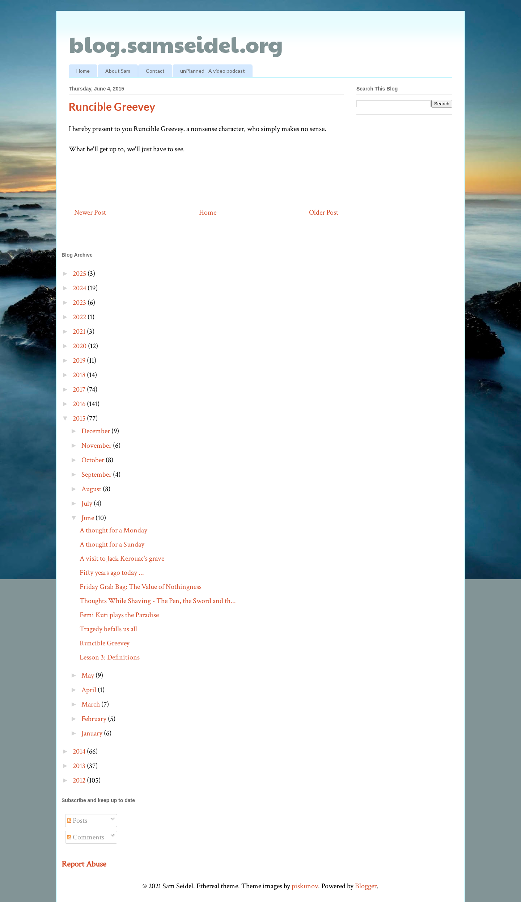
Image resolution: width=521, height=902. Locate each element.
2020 (80, 346)
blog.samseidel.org (176, 44)
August (92, 489)
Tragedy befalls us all (108, 629)
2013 (80, 766)
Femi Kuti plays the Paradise (119, 615)
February (94, 719)
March (91, 704)
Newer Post (90, 212)
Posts (77, 820)
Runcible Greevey (105, 643)
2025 (80, 273)
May (88, 675)
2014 (80, 751)
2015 (80, 418)
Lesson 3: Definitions (110, 657)
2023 (80, 302)
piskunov (305, 886)
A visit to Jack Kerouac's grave (122, 558)
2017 (80, 389)
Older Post (323, 212)
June (88, 518)
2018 (80, 375)
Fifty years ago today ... (112, 572)
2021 (80, 331)
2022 (80, 317)
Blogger (366, 886)
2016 (80, 404)
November (97, 445)
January (92, 733)
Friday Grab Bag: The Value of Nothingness (141, 586)
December (96, 431)
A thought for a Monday (113, 530)
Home (83, 71)
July (87, 503)
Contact (155, 71)
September (97, 474)
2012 (80, 780)
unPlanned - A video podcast (212, 71)
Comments (85, 837)
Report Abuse (84, 864)
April (89, 690)
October (93, 460)
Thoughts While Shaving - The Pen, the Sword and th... (158, 601)
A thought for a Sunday (112, 544)
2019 (80, 360)
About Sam (117, 71)
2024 (80, 288)
